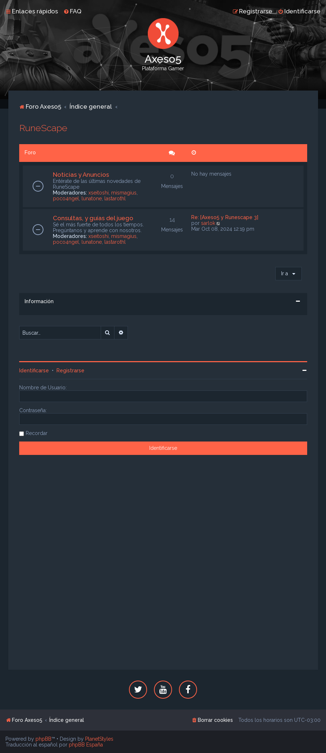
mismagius (124, 193)
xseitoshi (98, 193)
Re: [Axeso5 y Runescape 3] (224, 217)
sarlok (208, 223)
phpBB (43, 739)
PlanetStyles (99, 739)
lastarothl (115, 198)
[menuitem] (72, 11)
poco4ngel (66, 198)
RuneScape (43, 127)
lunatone (92, 198)
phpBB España (86, 745)
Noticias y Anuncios (81, 174)
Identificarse (34, 370)
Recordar (36, 433)
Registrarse (70, 370)
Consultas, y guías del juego (93, 218)
